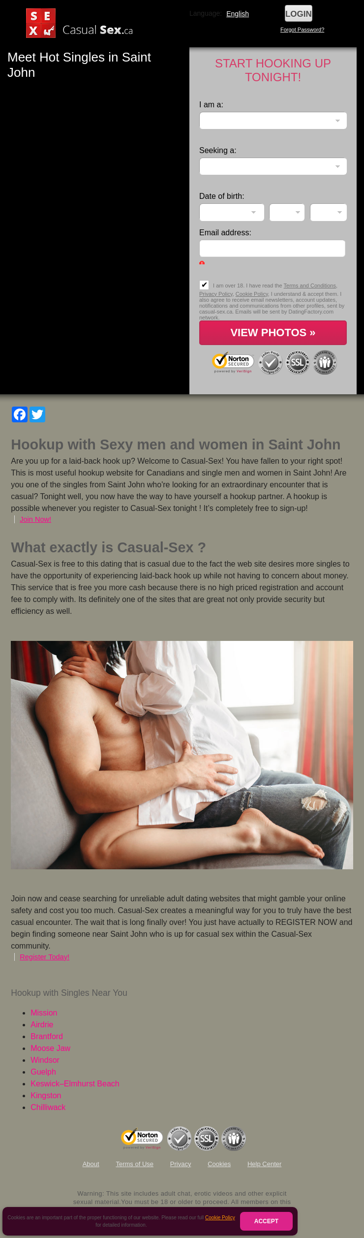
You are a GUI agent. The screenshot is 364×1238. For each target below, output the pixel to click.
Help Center (264, 1164)
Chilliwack (47, 1107)
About (91, 1164)
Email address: (225, 232)
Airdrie (41, 1024)
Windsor (45, 1060)
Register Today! (44, 957)
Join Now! (35, 519)
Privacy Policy (216, 294)
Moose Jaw (50, 1048)
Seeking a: (218, 150)
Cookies (219, 1164)
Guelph (43, 1072)
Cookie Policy (220, 1217)
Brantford (46, 1036)
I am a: (211, 104)
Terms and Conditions (310, 285)
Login (298, 14)
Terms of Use (134, 1164)
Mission (43, 1013)
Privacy (180, 1164)
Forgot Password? (302, 29)
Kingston (45, 1095)
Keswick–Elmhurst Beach (75, 1083)
